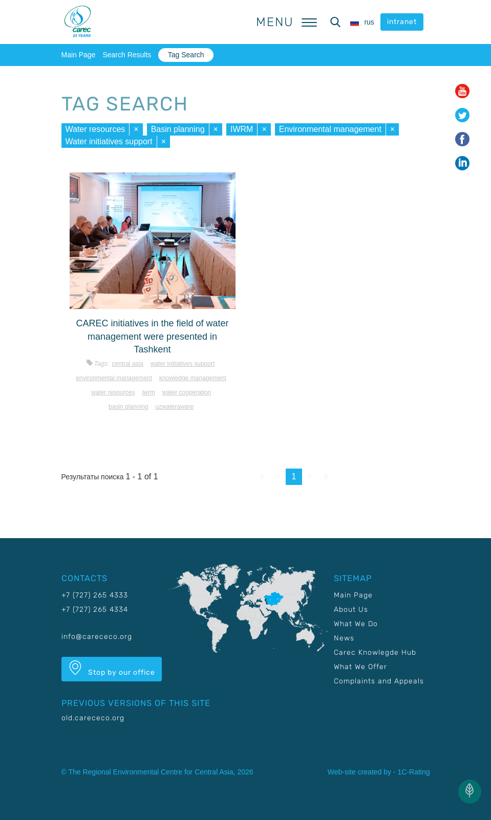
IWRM (241, 129)
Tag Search (186, 55)
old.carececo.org (92, 718)
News (344, 638)
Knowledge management (192, 378)
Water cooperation (186, 392)
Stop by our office (111, 668)
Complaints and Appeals (379, 681)
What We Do (356, 623)
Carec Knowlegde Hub (375, 652)
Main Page (78, 55)
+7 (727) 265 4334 (94, 609)
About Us (351, 609)
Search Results (126, 55)
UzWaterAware (174, 406)
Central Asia (127, 363)
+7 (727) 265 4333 (94, 595)
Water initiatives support (109, 141)
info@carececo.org (96, 636)
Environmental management (330, 129)
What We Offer (360, 666)
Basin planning (178, 129)
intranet (402, 21)
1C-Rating (413, 772)
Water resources (95, 129)
